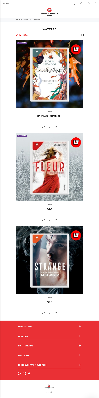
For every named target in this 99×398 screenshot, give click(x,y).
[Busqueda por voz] (75, 4)
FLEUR (49, 209)
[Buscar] (81, 3)
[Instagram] (24, 374)
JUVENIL (49, 111)
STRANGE (49, 302)
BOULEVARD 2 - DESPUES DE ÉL (49, 116)
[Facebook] (29, 374)
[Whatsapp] (19, 374)
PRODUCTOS (27, 19)
